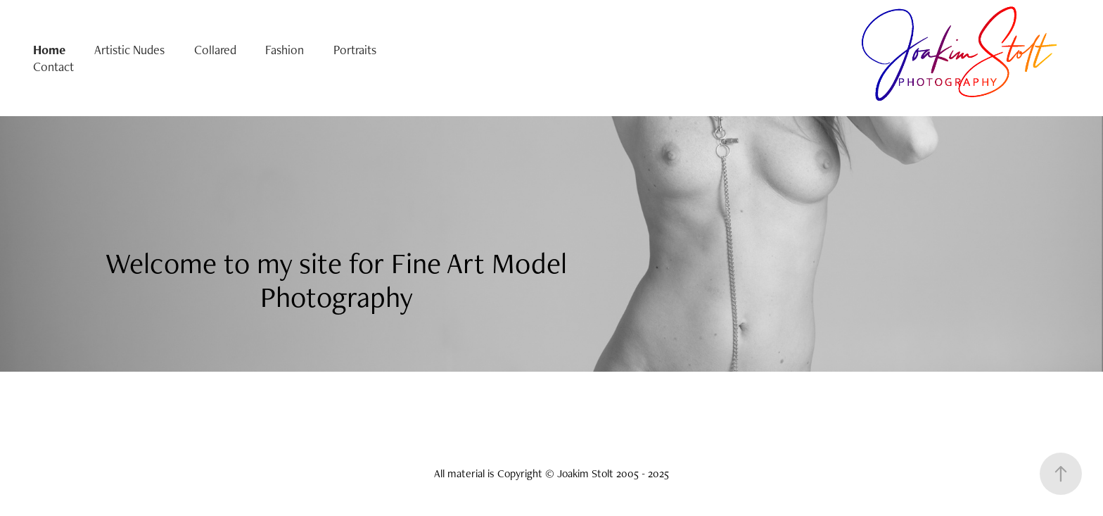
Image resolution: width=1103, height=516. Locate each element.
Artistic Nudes (129, 50)
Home (49, 50)
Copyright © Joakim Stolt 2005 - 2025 (583, 473)
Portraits (354, 50)
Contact (53, 66)
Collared (215, 50)
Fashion (284, 50)
